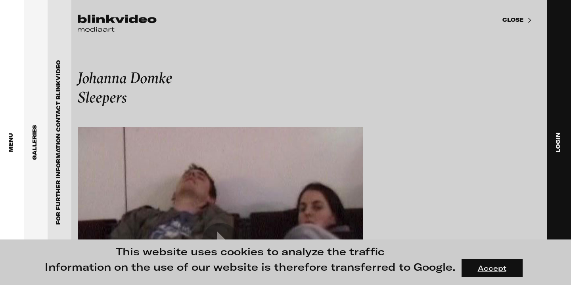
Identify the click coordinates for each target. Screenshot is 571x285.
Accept (492, 268)
